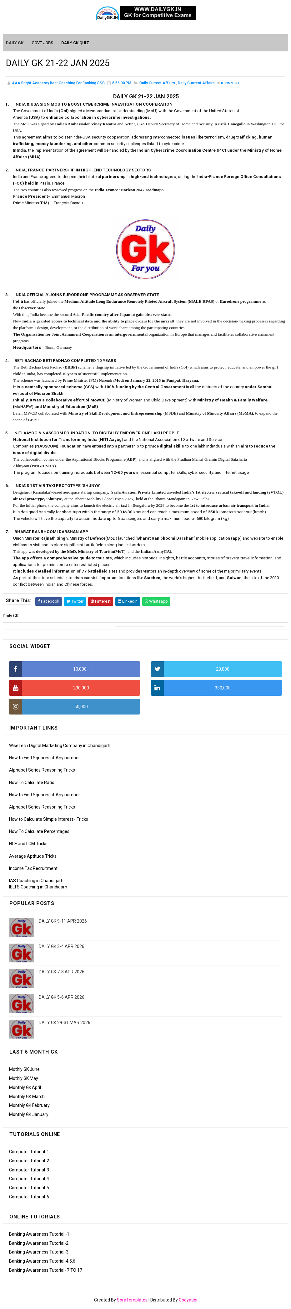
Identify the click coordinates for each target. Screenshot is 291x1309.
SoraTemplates (132, 1301)
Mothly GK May (23, 1078)
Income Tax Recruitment (33, 869)
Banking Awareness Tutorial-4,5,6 (42, 1261)
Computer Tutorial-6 (29, 1197)
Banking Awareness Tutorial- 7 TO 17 (45, 1270)
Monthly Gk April (25, 1088)
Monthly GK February (29, 1106)
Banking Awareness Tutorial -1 (39, 1234)
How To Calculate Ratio (31, 783)
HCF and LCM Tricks (28, 844)
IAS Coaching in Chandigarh (36, 881)
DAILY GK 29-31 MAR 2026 (64, 1023)
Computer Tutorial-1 (29, 1152)
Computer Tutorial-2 (29, 1161)
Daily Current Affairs (157, 84)
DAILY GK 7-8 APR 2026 (61, 972)
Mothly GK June (24, 1069)
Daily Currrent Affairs (196, 84)
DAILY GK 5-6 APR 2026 (61, 997)
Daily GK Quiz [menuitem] (75, 43)
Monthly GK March (27, 1097)
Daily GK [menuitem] (15, 43)
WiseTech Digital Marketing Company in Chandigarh (59, 746)
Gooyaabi (188, 1301)
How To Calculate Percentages (39, 832)
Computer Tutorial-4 (29, 1179)
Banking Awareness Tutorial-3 (38, 1252)
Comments (231, 84)
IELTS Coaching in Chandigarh (38, 887)
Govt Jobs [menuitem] (42, 43)
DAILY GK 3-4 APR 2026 (61, 947)
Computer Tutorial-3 (29, 1170)
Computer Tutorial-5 (29, 1188)
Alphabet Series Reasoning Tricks (42, 770)
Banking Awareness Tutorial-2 (38, 1243)
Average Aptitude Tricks (33, 856)
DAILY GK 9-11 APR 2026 (63, 921)
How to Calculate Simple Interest (41, 819)
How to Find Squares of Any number (44, 758)
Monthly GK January (28, 1115)
